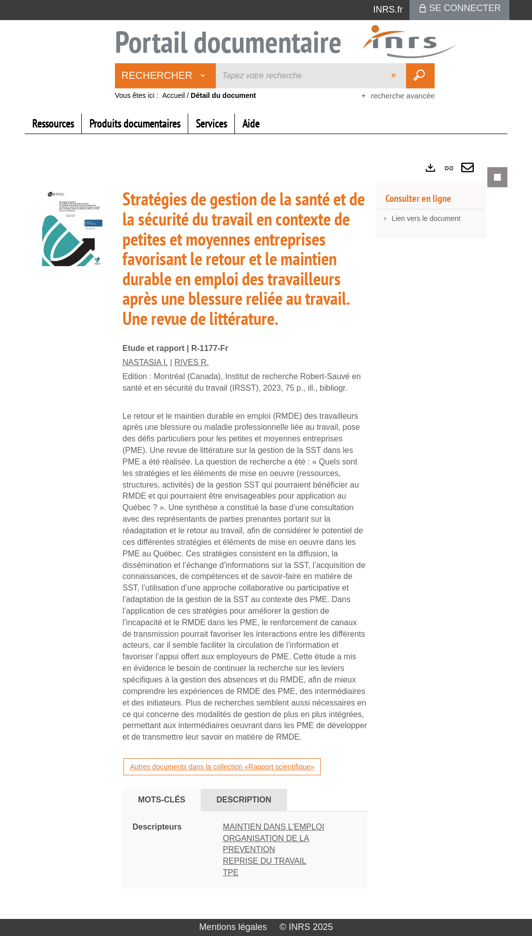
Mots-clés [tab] (161, 799)
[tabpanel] (266, 536)
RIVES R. (191, 362)
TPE (230, 872)
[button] (72, 226)
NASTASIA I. (145, 362)
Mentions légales (233, 927)
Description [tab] (243, 799)
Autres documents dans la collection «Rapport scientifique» (222, 767)
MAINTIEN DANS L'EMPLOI (273, 827)
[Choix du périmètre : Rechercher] (165, 75)
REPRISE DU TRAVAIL (264, 861)
